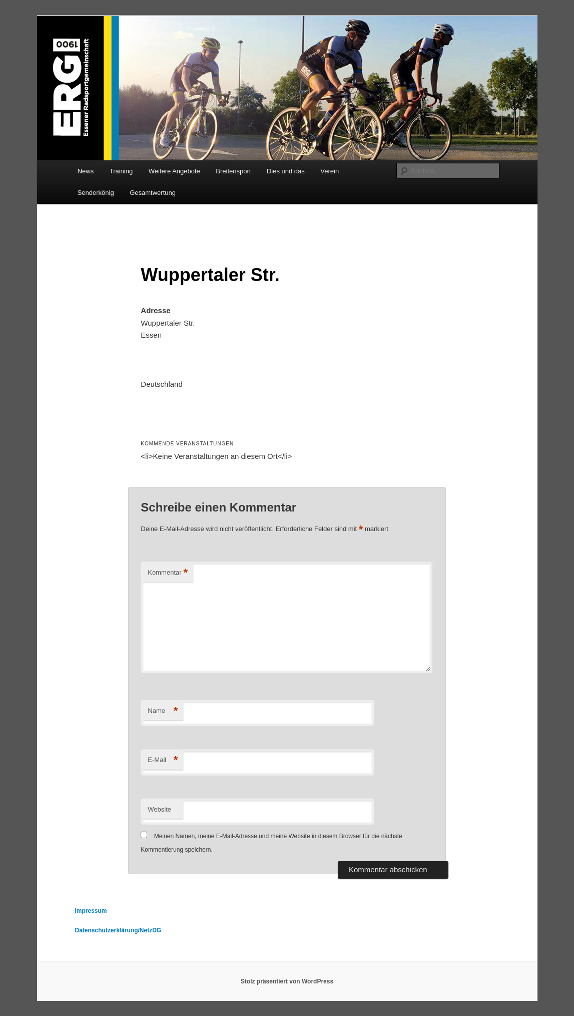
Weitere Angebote (174, 171)
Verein (329, 171)
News (86, 171)
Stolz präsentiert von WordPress (287, 981)
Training (121, 171)
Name (163, 711)
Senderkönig (96, 192)
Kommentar (168, 573)
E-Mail (163, 760)
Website (159, 809)
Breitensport (233, 171)
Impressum (91, 910)
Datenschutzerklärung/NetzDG (118, 930)
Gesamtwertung (153, 192)
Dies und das (286, 171)
